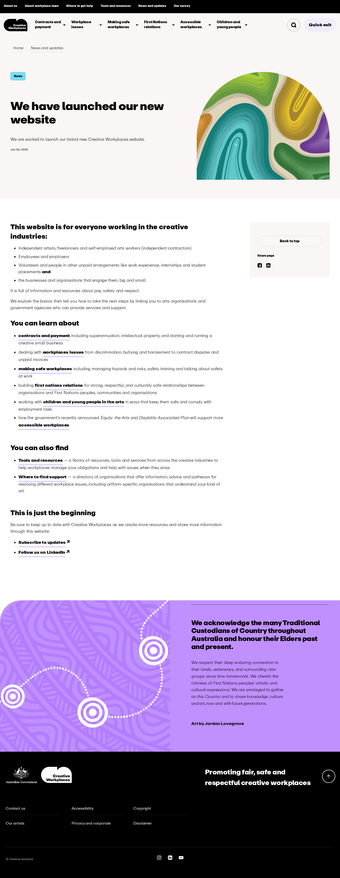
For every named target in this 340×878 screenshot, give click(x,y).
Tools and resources (116, 6)
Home (18, 48)
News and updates (152, 6)
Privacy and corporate (91, 823)
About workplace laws (42, 6)
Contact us (15, 808)
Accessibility (83, 808)
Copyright (142, 808)
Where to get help (79, 6)
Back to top (290, 241)
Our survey (182, 6)
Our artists (15, 823)
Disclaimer (142, 823)
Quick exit (320, 24)
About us (10, 6)
